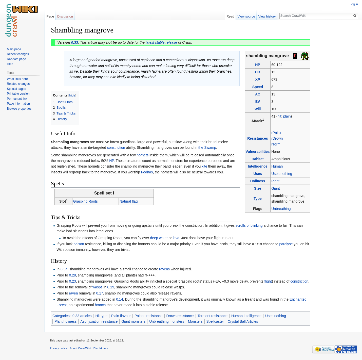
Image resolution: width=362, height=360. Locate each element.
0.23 (72, 281)
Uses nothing (281, 174)
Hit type (101, 316)
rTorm (275, 144)
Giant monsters (133, 321)
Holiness (257, 181)
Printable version (18, 93)
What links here (17, 79)
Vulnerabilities (257, 152)
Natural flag (129, 201)
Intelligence (258, 166)
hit (279, 116)
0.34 (64, 269)
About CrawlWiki (80, 348)
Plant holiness (65, 321)
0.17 (99, 293)
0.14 (119, 299)
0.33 (74, 42)
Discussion (65, 16)
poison (78, 244)
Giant (275, 188)
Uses (257, 174)
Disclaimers (100, 348)
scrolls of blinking (249, 225)
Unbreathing (281, 209)
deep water (159, 238)
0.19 (110, 287)
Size (257, 188)
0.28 (72, 275)
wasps (97, 287)
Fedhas (147, 172)
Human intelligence (246, 316)
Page (50, 16)
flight (268, 281)
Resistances (257, 138)
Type (258, 199)
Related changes (18, 84)
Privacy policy (58, 348)
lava (176, 238)
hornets (143, 155)
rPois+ (276, 133)
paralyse (286, 244)
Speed (257, 87)
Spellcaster (215, 321)
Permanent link (17, 99)
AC (257, 94)
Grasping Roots (85, 201)
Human (277, 166)
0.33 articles (81, 316)
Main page (14, 49)
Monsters (195, 321)
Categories (61, 316)
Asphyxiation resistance (99, 321)
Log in (354, 4)
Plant (275, 181)
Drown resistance (180, 316)
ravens (164, 269)
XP (257, 79)
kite (204, 166)
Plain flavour (121, 316)
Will (258, 109)
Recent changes (18, 54)
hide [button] (72, 95)
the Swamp (207, 147)
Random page (16, 59)
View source (246, 16)
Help (10, 64)
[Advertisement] (335, 101)
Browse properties (19, 108)
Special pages (16, 89)
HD (257, 72)
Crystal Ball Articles (243, 321)
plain (287, 116)
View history (267, 16)
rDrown (277, 138)
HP (257, 65)
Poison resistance (149, 316)
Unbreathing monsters (166, 321)
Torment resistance (212, 316)
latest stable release (161, 42)
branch (100, 305)
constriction (116, 147)
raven (73, 293)
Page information (18, 103)
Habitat (257, 159)
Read (230, 16)
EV (257, 102)
